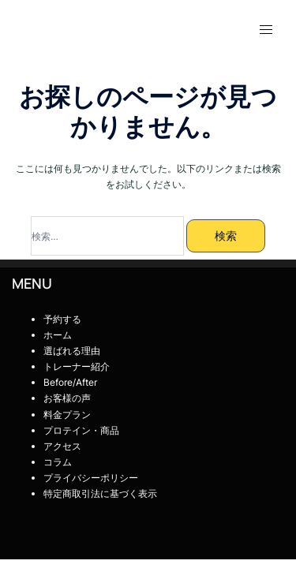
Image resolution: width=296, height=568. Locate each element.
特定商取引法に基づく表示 (100, 493)
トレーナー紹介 (81, 366)
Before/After (70, 382)
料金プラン (67, 414)
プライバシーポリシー (90, 478)
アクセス (62, 446)
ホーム (57, 335)
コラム (57, 462)
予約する (62, 319)
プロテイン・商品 (81, 430)
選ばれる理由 (71, 351)
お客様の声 (71, 398)
